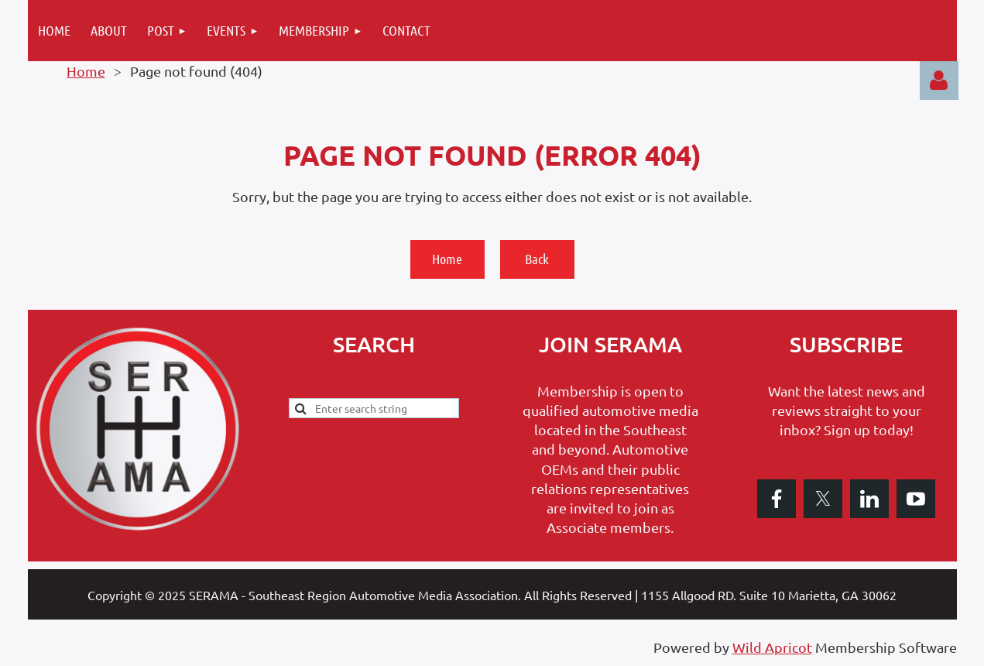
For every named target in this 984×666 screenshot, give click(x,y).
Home (86, 71)
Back (537, 258)
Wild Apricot (772, 647)
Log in (939, 80)
